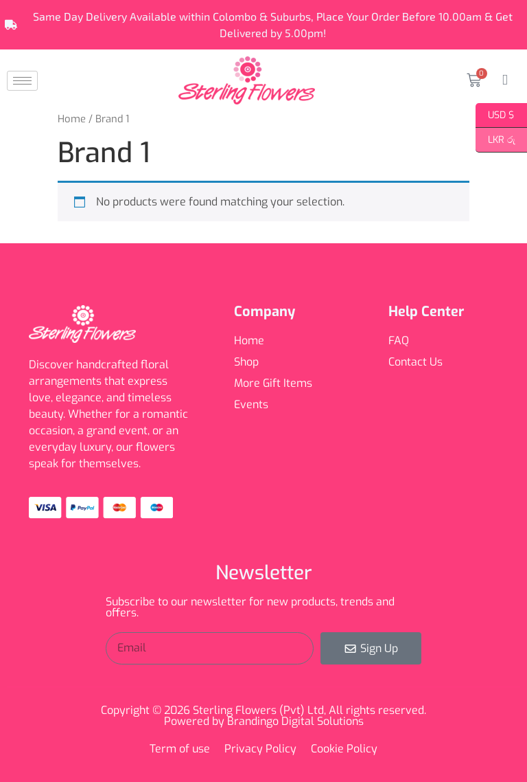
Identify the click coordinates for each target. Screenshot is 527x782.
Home (72, 119)
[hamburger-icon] (22, 81)
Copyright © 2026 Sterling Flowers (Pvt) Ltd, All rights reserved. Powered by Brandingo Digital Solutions (263, 715)
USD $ (495, 115)
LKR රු (495, 140)
